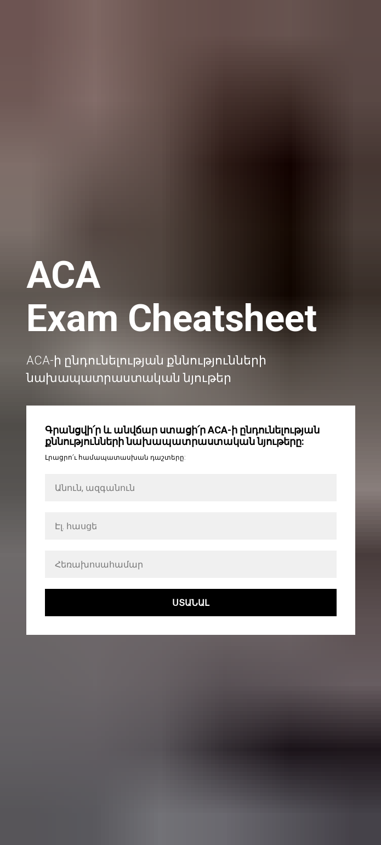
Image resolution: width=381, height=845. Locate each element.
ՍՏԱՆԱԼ (190, 603)
